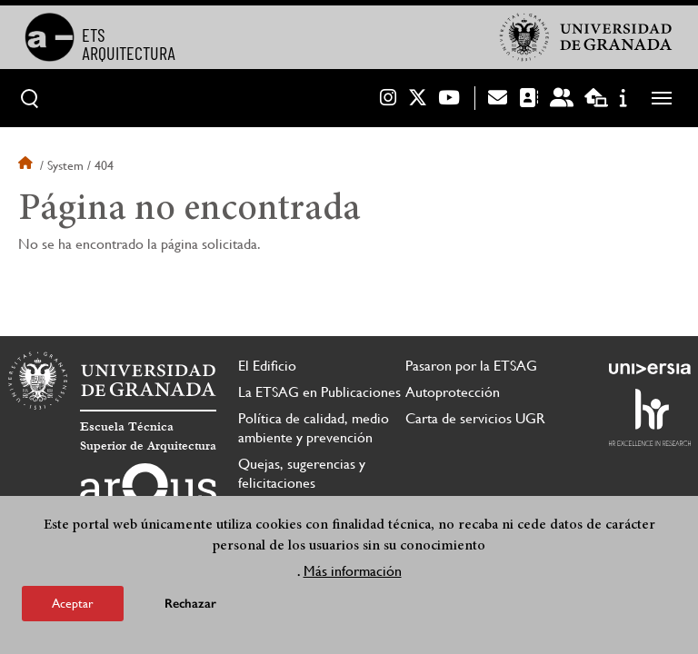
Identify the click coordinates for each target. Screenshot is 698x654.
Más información (353, 571)
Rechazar (190, 603)
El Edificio (267, 365)
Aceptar (73, 603)
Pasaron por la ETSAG (471, 365)
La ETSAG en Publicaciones (319, 392)
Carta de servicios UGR (475, 418)
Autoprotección (452, 392)
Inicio (27, 165)
